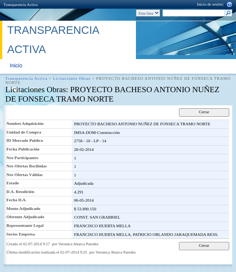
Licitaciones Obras (71, 78)
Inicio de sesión (209, 4)
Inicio (16, 65)
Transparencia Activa (20, 5)
